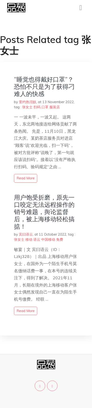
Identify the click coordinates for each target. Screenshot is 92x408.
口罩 (44, 107)
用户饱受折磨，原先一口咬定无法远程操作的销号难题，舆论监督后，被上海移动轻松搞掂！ (44, 212)
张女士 (27, 107)
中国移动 (48, 239)
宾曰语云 (26, 234)
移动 (28, 239)
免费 (59, 239)
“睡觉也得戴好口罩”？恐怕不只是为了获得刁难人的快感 (44, 87)
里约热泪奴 (27, 102)
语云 (36, 239)
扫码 (37, 107)
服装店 (54, 107)
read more (26, 178)
